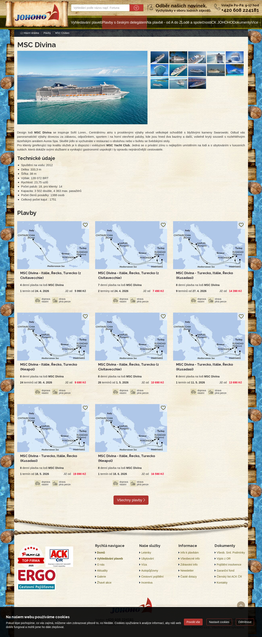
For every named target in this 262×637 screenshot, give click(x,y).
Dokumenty (242, 22)
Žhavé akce (104, 582)
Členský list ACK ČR (229, 576)
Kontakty (222, 582)
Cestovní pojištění (152, 576)
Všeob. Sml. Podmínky (231, 552)
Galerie (101, 576)
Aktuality (102, 570)
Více (254, 22)
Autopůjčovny (149, 570)
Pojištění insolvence (229, 564)
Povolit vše (193, 622)
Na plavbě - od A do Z (164, 22)
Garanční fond (225, 570)
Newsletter (187, 570)
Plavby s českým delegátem (124, 22)
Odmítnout (244, 622)
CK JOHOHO (222, 22)
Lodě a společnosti (196, 22)
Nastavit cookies (219, 622)
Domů (101, 552)
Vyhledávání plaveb (86, 22)
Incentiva (146, 582)
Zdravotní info (189, 564)
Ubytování (147, 558)
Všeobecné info (190, 558)
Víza (144, 564)
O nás (101, 564)
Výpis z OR (224, 558)
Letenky (146, 552)
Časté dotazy (188, 576)
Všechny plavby (131, 500)
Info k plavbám (189, 552)
